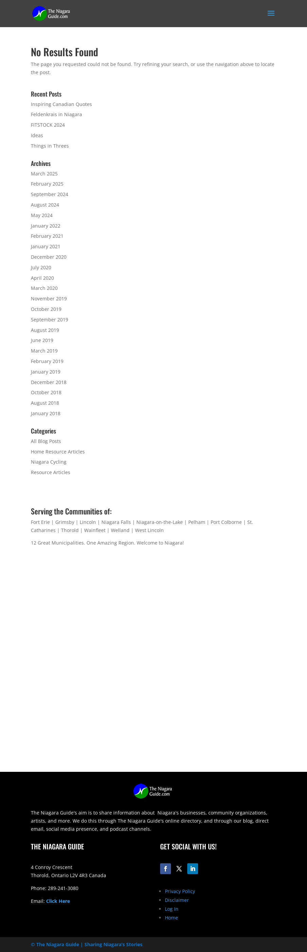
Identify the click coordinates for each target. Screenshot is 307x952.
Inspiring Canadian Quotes (61, 104)
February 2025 (47, 184)
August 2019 (45, 330)
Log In (171, 909)
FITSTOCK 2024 (48, 125)
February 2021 (47, 236)
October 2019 (46, 309)
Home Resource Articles (58, 451)
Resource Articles (50, 472)
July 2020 (41, 267)
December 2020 (48, 257)
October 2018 (46, 392)
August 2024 (45, 205)
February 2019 (47, 361)
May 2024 (42, 215)
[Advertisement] (153, 724)
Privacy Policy (180, 891)
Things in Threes (50, 146)
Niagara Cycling (48, 462)
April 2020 (42, 278)
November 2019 (49, 298)
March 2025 (44, 173)
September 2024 (49, 194)
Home (171, 917)
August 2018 (45, 403)
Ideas (37, 135)
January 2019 (45, 371)
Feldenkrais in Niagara (56, 114)
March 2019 (44, 350)
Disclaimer (177, 900)
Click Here (58, 901)
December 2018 (48, 382)
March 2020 (44, 288)
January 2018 (45, 413)
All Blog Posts (46, 441)
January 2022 (45, 226)
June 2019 (42, 340)
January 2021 (45, 246)
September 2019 (49, 319)
